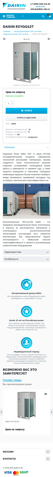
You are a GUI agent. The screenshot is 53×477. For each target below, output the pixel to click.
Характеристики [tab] (26, 251)
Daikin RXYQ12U (12, 421)
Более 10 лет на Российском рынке (26, 320)
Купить (28, 111)
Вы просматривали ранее (17, 384)
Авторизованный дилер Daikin (26, 293)
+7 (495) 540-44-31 (40, 4)
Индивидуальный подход (26, 352)
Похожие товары (12, 380)
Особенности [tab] (26, 258)
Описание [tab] (26, 147)
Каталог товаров (10, 16)
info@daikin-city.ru (40, 9)
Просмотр (45, 394)
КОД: (7, 124)
